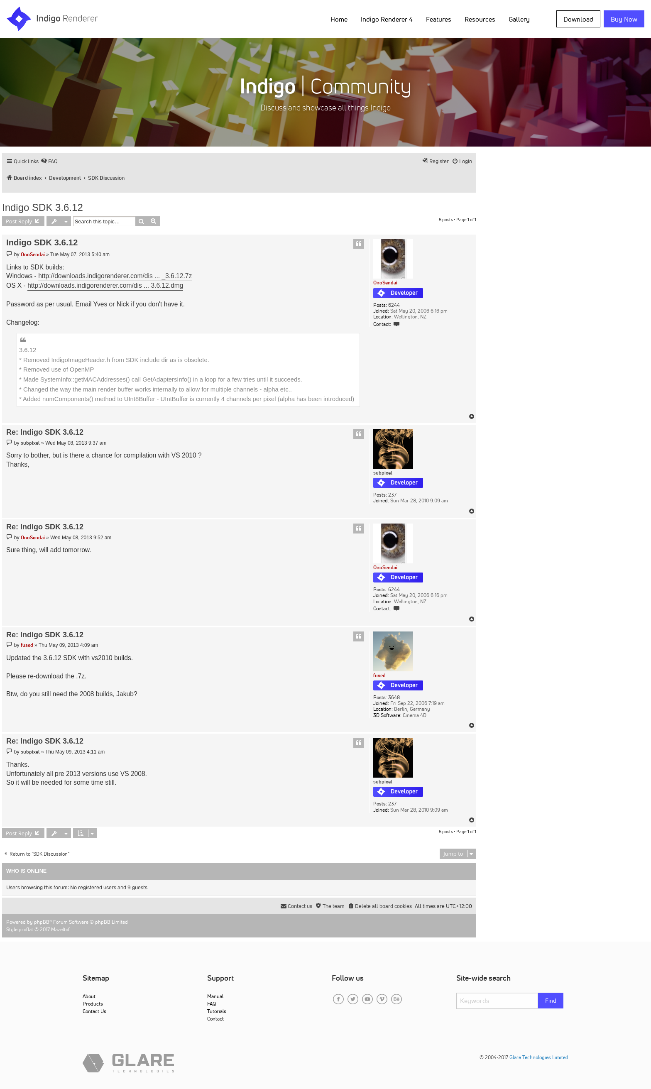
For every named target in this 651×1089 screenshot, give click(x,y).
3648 (394, 697)
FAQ (211, 1003)
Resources (480, 19)
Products (93, 1003)
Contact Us (94, 1011)
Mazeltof (60, 929)
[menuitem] (49, 161)
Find (550, 1000)
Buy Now (624, 19)
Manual (215, 996)
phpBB (41, 921)
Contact (215, 1018)
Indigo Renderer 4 (387, 19)
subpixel (382, 473)
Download (578, 19)
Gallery (519, 19)
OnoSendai (385, 282)
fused (379, 675)
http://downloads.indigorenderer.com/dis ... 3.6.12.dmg (105, 285)
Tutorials (216, 1011)
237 (392, 495)
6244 (394, 305)
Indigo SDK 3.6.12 (42, 207)
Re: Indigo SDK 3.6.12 (44, 432)
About (89, 996)
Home (339, 19)
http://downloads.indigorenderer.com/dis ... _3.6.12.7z (115, 275)
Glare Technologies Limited (538, 1057)
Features (438, 19)
